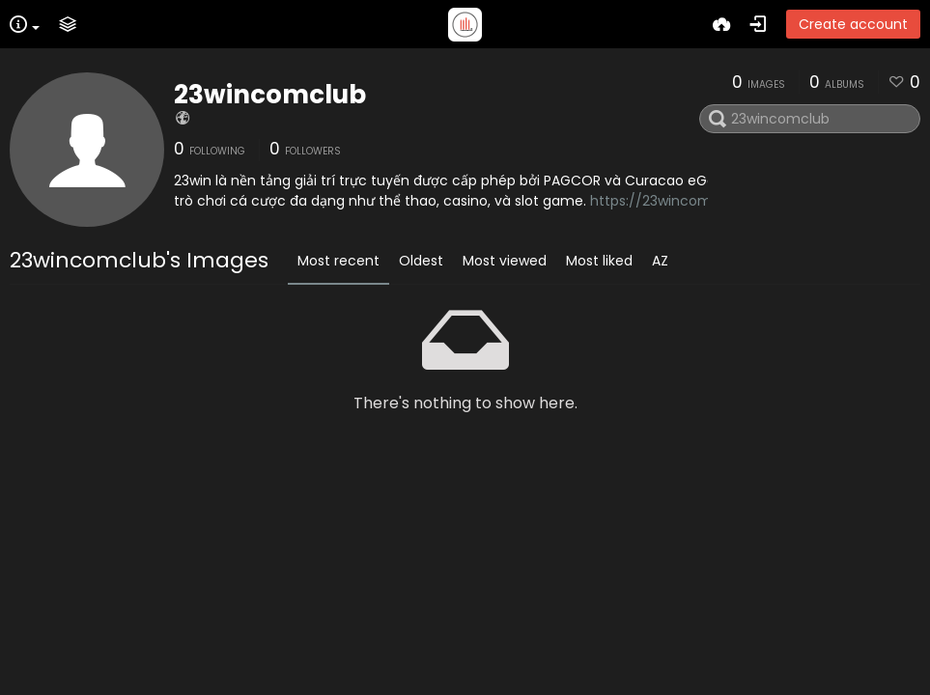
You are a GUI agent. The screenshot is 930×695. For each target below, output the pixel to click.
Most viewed (505, 260)
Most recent (338, 260)
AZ (660, 260)
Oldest (421, 260)
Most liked (599, 260)
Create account (853, 24)
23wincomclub (270, 94)
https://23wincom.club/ (670, 200)
